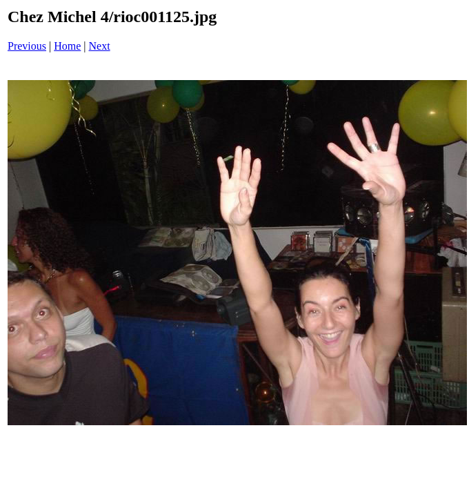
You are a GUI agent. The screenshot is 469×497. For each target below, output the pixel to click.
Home (67, 46)
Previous (27, 46)
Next (99, 46)
